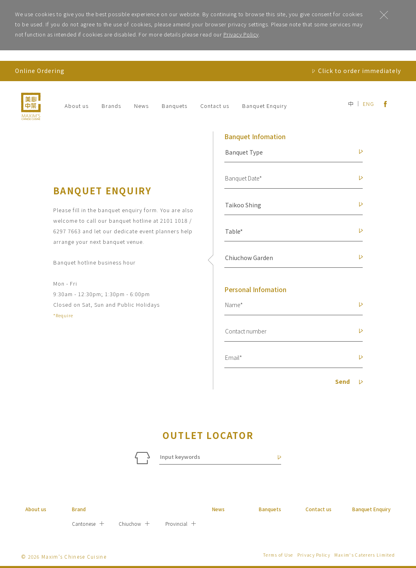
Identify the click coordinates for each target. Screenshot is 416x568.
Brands (111, 106)
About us (77, 106)
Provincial (176, 523)
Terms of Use (278, 555)
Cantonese (83, 523)
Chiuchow (130, 523)
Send (349, 382)
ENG (368, 104)
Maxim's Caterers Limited (364, 555)
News (141, 106)
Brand (79, 509)
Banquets (174, 106)
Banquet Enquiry (264, 106)
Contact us (214, 106)
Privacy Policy (241, 34)
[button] (290, 152)
